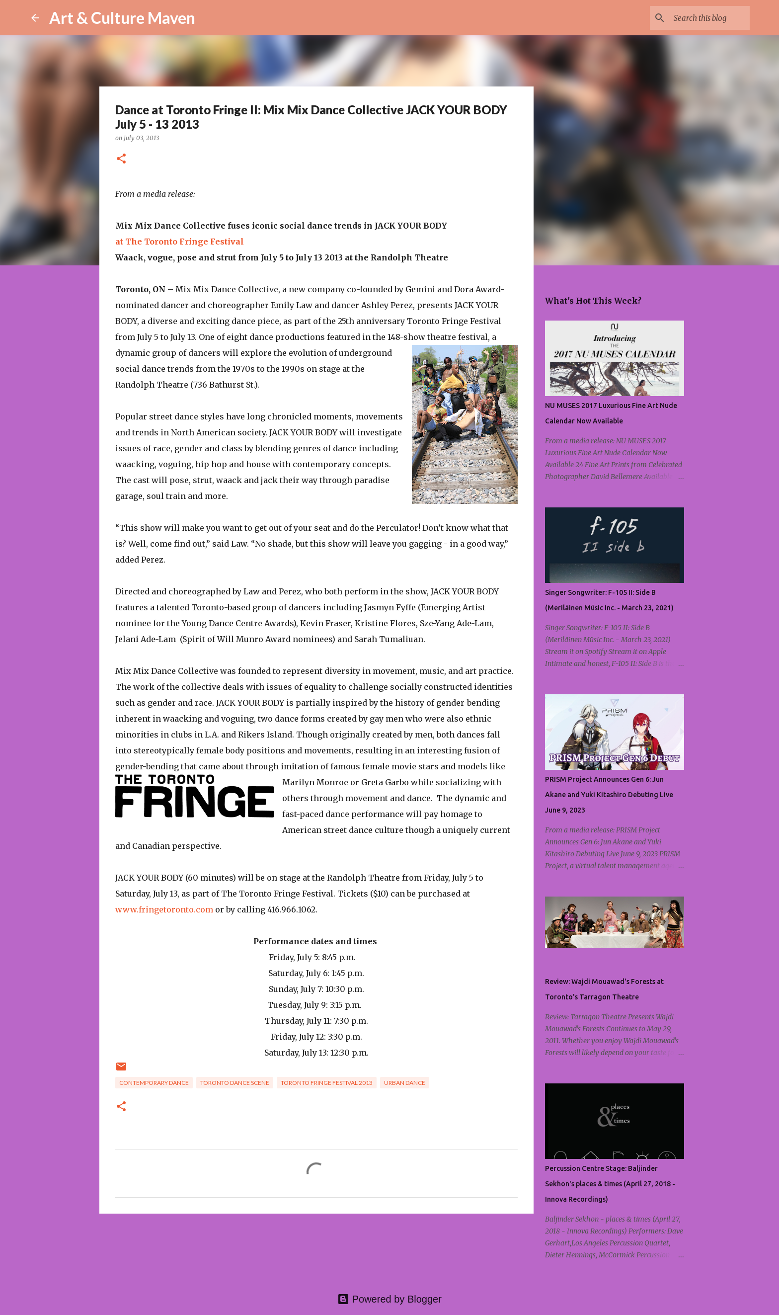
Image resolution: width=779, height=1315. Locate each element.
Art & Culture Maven (122, 17)
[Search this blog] (697, 18)
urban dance (404, 1082)
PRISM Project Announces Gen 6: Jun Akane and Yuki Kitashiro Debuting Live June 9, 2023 (609, 794)
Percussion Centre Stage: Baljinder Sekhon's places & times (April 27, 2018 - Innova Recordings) (610, 1183)
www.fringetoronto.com (164, 909)
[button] (121, 159)
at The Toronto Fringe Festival (179, 242)
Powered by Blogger (389, 1299)
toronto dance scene (234, 1082)
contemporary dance (154, 1082)
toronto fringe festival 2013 (327, 1082)
